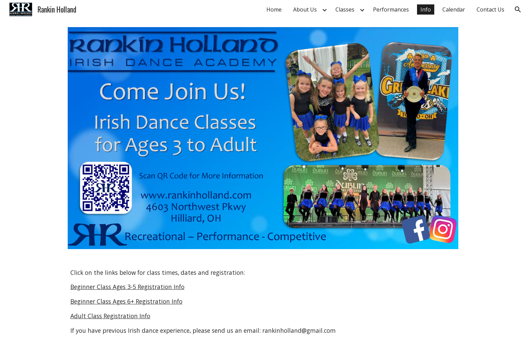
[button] (518, 9)
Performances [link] (391, 9)
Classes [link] (344, 9)
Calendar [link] (453, 9)
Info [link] (425, 9)
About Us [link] (305, 9)
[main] (263, 301)
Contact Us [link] (490, 9)
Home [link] (274, 9)
